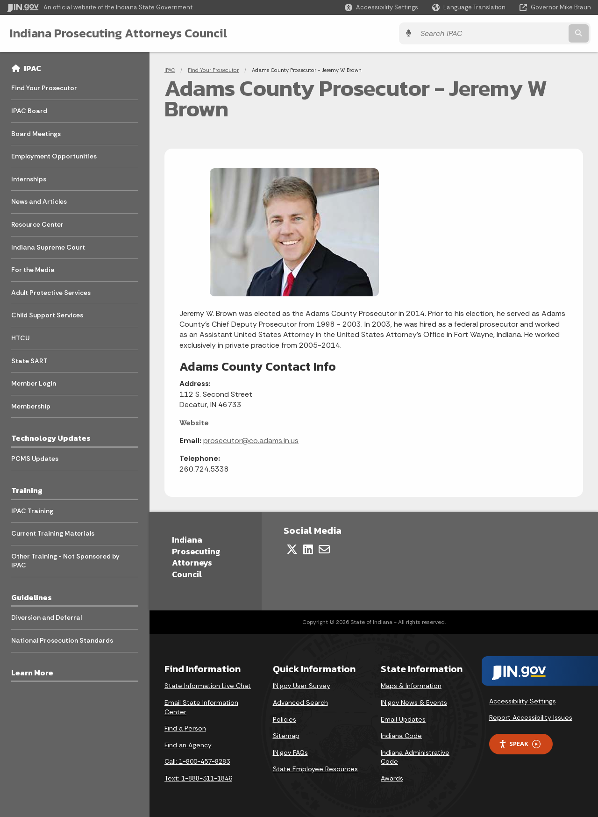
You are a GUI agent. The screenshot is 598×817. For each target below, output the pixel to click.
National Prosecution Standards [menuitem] (62, 640)
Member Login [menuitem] (33, 383)
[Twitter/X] (292, 549)
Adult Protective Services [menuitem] (51, 292)
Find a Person (185, 728)
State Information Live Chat (207, 685)
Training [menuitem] (27, 490)
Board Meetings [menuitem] (36, 133)
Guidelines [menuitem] (31, 597)
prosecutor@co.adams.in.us (251, 440)
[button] (381, 7)
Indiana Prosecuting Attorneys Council (118, 33)
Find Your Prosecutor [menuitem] (44, 88)
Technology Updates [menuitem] (51, 438)
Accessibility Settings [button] (522, 701)
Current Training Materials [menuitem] (52, 533)
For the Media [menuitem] (33, 269)
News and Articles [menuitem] (39, 201)
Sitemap (286, 735)
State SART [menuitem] (29, 361)
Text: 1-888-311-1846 (198, 778)
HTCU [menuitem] (20, 338)
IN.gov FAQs (290, 752)
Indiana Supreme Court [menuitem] (48, 247)
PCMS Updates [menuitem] (34, 458)
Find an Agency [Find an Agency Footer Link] (188, 745)
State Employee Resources (315, 769)
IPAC (32, 68)
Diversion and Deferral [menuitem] (46, 617)
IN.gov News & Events (414, 702)
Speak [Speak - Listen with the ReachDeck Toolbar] (519, 743)
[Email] (324, 549)
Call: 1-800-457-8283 (197, 761)
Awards (392, 778)
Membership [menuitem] (30, 406)
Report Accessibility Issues (530, 717)
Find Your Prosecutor (213, 70)
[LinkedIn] (308, 549)
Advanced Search (300, 702)
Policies (284, 719)
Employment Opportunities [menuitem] (54, 156)
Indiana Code (401, 735)
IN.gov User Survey (301, 685)
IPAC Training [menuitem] (32, 511)
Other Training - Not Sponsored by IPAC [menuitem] (65, 561)
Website (194, 423)
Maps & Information (411, 685)
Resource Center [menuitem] (37, 224)
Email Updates (403, 719)
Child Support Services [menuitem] (47, 315)
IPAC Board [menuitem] (29, 111)
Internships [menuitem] (28, 179)
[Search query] (519, 33)
